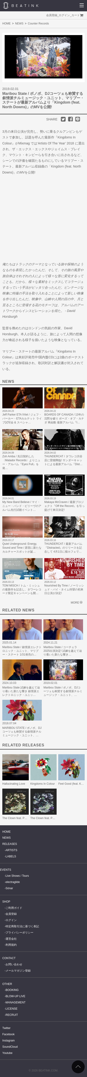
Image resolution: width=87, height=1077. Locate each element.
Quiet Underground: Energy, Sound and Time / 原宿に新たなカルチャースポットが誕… (22, 547)
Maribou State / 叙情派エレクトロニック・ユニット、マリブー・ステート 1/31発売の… (22, 651)
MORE (75, 602)
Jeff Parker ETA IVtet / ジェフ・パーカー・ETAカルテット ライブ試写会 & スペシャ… (22, 418)
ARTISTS (11, 850)
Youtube (7, 1053)
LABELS (11, 856)
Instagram (8, 1040)
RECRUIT (12, 1015)
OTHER (7, 984)
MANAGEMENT (16, 1002)
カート (75, 15)
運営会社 (11, 938)
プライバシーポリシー (19, 932)
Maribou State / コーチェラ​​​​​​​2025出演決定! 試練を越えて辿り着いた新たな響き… (62, 651)
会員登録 (51, 15)
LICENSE (11, 1008)
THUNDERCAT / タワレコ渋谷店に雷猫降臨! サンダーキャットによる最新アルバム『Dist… (63, 460)
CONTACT (9, 958)
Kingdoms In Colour (42, 783)
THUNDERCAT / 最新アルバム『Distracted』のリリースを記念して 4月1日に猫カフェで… (63, 547)
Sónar (9, 888)
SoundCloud (10, 1046)
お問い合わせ (14, 964)
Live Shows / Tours (17, 875)
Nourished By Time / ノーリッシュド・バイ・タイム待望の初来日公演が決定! (64, 589)
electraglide (13, 882)
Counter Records (38, 23)
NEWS (19, 23)
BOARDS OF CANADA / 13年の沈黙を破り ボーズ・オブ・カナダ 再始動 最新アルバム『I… (64, 418)
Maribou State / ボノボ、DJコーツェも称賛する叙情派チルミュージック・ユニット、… (62, 691)
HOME (6, 23)
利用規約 (11, 944)
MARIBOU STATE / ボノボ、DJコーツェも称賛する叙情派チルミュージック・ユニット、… (22, 731)
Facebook (8, 1034)
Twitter (6, 1028)
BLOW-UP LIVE (15, 996)
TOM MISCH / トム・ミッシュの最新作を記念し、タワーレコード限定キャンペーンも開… (21, 589)
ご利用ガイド (14, 907)
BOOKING (12, 990)
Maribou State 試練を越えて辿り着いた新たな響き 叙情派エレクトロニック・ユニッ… (21, 691)
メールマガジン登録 (18, 970)
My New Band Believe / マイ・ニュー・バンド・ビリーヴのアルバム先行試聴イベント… (21, 506)
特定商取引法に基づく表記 (22, 926)
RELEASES (9, 844)
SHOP (6, 901)
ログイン (64, 15)
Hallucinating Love (13, 783)
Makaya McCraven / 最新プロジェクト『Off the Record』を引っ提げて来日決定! (64, 506)
